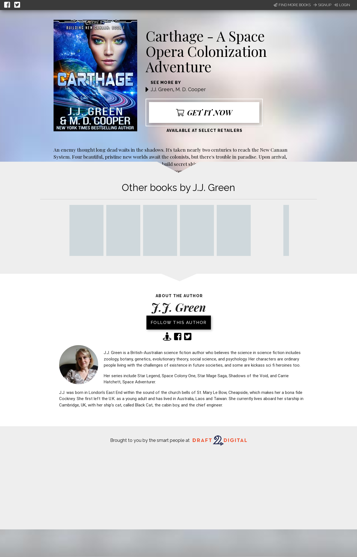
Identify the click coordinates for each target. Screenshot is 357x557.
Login (342, 5)
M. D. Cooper (190, 89)
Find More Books (292, 5)
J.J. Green (162, 89)
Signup (322, 5)
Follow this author (179, 322)
